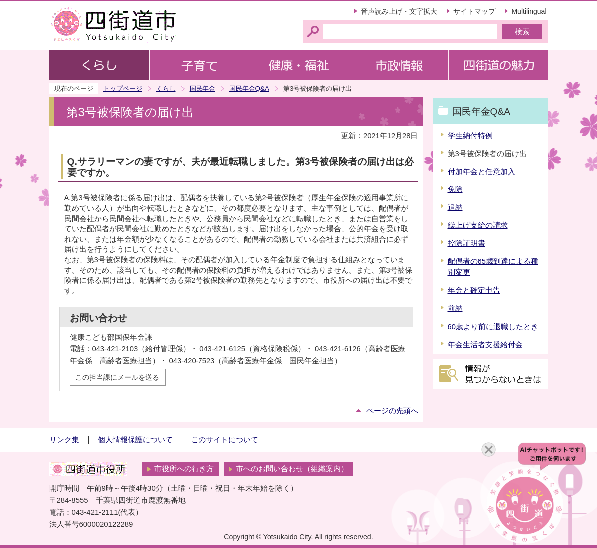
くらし (166, 88)
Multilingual (528, 11)
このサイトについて (224, 440)
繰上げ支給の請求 (478, 225)
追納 (455, 207)
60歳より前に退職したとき (493, 327)
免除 (455, 189)
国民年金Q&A (249, 88)
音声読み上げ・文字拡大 (399, 11)
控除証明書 (466, 243)
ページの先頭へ (392, 411)
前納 (455, 308)
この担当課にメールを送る (117, 377)
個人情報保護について (135, 440)
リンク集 (64, 440)
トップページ (122, 88)
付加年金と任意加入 (481, 172)
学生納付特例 (470, 136)
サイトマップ (474, 11)
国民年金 (202, 88)
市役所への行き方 (184, 469)
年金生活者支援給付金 (485, 345)
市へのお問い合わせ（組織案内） (292, 469)
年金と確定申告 (474, 290)
